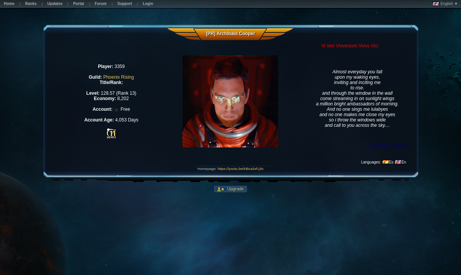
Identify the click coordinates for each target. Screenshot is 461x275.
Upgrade (235, 188)
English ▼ (445, 4)
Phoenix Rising (118, 77)
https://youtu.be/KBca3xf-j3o (241, 169)
